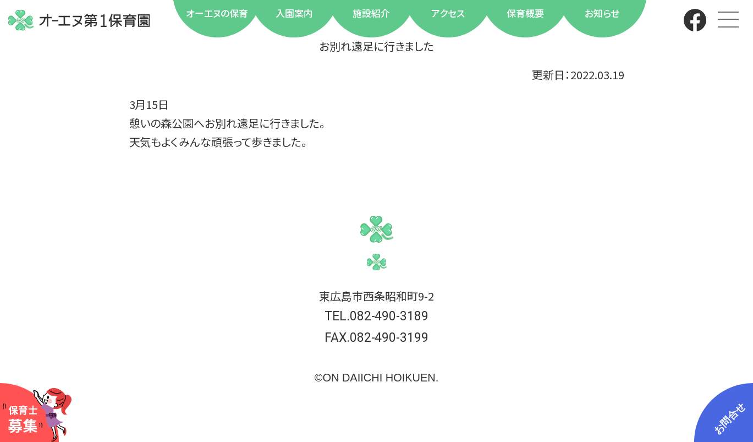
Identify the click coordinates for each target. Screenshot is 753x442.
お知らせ (602, 13)
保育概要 (525, 13)
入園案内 (294, 13)
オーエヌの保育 (217, 13)
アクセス (448, 13)
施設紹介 (371, 13)
